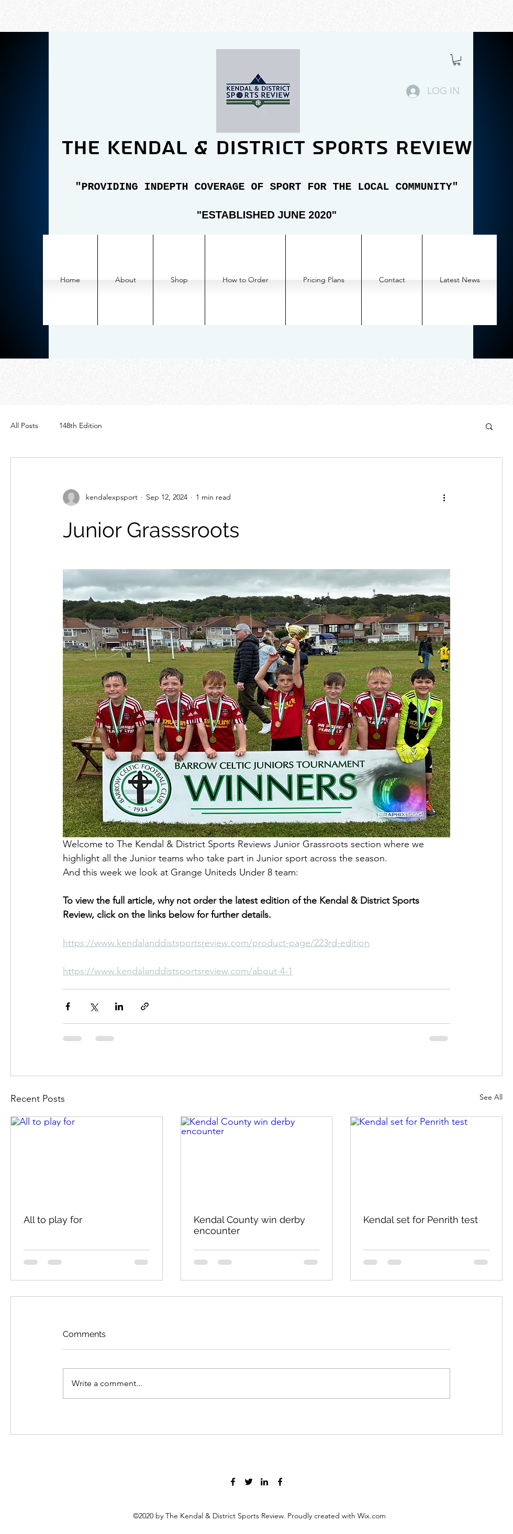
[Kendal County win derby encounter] (256, 1159)
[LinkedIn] (264, 1482)
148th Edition (80, 425)
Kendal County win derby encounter (249, 1225)
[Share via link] (145, 1006)
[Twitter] (248, 1482)
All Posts (24, 425)
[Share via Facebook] (68, 1006)
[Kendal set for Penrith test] (426, 1159)
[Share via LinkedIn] (119, 1006)
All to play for (53, 1219)
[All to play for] (86, 1159)
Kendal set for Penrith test (420, 1219)
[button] (456, 59)
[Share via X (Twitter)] (93, 1006)
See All (491, 1097)
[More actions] (444, 497)
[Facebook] (233, 1482)
